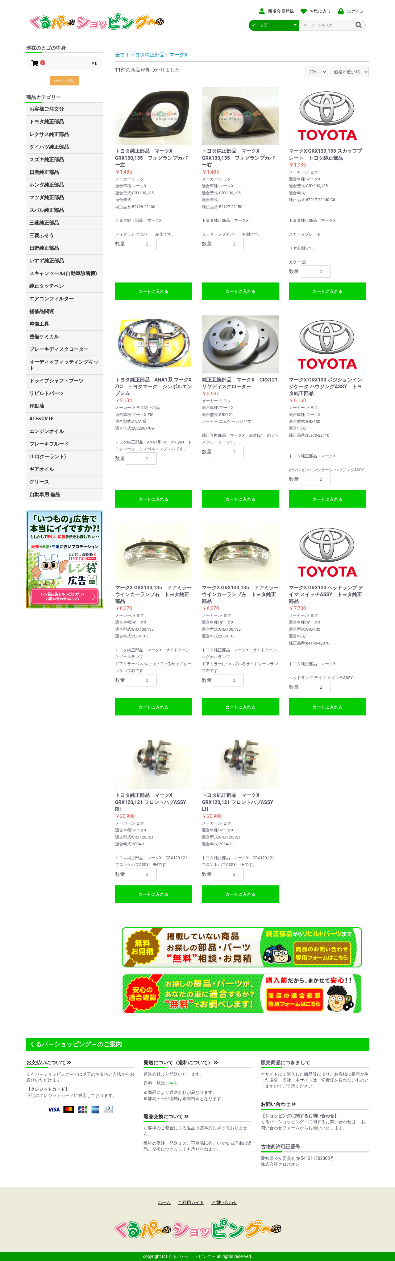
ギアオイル (41, 469)
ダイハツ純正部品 (49, 147)
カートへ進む (64, 81)
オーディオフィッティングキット (63, 365)
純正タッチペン (46, 286)
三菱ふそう (41, 235)
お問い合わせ (278, 1104)
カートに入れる (153, 291)
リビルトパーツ (46, 393)
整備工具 (39, 324)
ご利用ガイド (191, 1202)
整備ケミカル (44, 337)
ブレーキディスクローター (59, 349)
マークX (178, 55)
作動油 (36, 406)
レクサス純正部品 (49, 134)
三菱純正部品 (44, 223)
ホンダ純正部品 (46, 185)
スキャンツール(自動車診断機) (63, 273)
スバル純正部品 (46, 210)
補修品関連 (41, 311)
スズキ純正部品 (46, 160)
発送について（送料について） (180, 1062)
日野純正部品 (44, 248)
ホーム (164, 1202)
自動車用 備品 (44, 494)
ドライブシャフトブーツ (56, 381)
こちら (171, 1083)
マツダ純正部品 (46, 197)
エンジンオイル (46, 431)
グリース (39, 482)
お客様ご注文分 (46, 109)
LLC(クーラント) (47, 456)
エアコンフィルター (51, 299)
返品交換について (166, 1116)
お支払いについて (48, 1062)
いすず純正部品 (46, 261)
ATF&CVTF (41, 419)
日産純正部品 (44, 172)
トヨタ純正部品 (46, 122)
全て (120, 55)
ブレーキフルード (49, 444)
